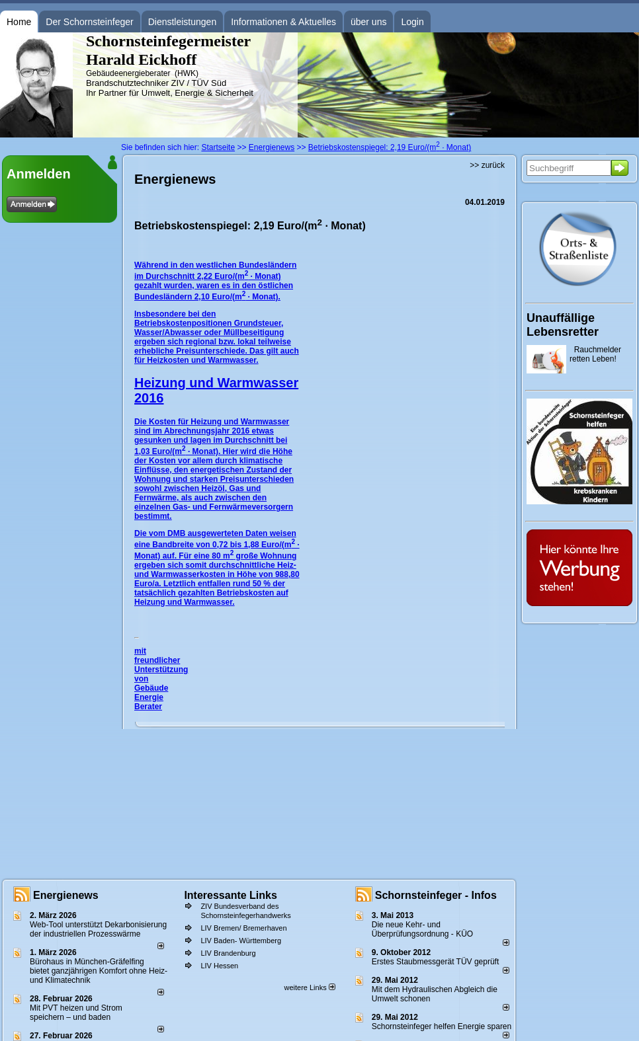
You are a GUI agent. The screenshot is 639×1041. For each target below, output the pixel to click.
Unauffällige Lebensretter (563, 324)
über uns (368, 22)
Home (19, 22)
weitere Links (309, 987)
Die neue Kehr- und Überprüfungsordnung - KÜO (422, 929)
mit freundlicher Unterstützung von (161, 664)
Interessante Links (230, 895)
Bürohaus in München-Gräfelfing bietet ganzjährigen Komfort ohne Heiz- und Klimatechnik (98, 971)
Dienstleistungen (182, 22)
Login (412, 22)
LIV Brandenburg (227, 953)
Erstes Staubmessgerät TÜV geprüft (435, 961)
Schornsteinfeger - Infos (436, 895)
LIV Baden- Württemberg (240, 941)
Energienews (66, 895)
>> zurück (487, 165)
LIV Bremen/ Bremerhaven (243, 928)
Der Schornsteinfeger (89, 22)
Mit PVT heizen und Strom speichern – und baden (76, 1012)
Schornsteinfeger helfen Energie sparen (441, 1026)
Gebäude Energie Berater (151, 697)
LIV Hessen (219, 966)
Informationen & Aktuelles (283, 22)
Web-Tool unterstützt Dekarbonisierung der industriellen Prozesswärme (98, 929)
